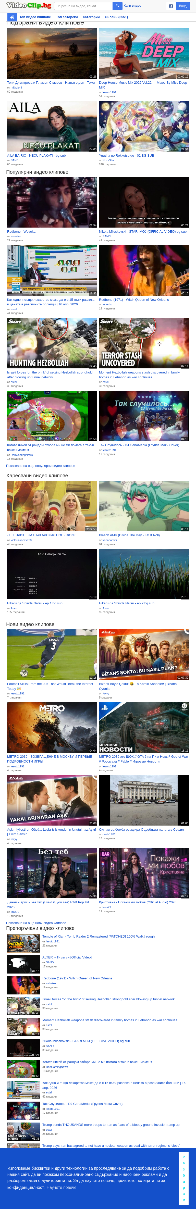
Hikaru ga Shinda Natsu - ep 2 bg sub (126, 603)
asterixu (16, 236)
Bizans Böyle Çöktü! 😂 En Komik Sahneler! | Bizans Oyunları (138, 686)
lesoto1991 (109, 92)
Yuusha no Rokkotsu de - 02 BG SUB (126, 155)
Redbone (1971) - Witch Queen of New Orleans (134, 300)
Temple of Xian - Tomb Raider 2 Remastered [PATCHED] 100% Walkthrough (98, 936)
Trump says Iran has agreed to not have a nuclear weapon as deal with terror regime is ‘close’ (111, 1146)
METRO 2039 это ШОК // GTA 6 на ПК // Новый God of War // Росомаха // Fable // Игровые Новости (143, 759)
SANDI (15, 160)
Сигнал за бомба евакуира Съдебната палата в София (141, 829)
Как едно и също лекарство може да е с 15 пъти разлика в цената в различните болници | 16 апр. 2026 (50, 302)
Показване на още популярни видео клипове (40, 466)
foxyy (106, 693)
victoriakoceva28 (21, 540)
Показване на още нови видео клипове (36, 923)
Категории (91, 17)
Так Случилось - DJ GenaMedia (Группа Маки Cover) (139, 445)
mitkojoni (16, 87)
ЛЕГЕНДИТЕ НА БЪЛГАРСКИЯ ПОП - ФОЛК (41, 535)
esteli (14, 309)
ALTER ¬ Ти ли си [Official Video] (67, 957)
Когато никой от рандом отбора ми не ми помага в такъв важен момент (50, 447)
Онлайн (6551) (116, 17)
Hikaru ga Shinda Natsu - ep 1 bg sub (35, 603)
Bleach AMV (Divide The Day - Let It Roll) (129, 535)
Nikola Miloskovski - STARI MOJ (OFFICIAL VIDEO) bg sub (143, 231)
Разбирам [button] (183, 1178)
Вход (183, 6)
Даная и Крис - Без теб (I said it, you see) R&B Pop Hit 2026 (48, 904)
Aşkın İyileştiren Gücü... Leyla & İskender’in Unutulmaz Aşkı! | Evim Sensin (51, 832)
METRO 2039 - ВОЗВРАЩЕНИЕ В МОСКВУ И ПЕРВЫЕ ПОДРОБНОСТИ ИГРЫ (49, 759)
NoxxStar (108, 160)
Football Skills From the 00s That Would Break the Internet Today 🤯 (50, 686)
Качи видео (132, 5)
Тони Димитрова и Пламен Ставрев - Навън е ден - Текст (51, 82)
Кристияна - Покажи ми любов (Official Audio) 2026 (137, 902)
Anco (14, 608)
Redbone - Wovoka (21, 231)
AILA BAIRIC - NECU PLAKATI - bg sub (36, 155)
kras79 (15, 911)
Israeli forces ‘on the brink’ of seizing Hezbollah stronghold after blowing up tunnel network (50, 374)
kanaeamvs (110, 540)
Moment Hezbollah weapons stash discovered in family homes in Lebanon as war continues (139, 374)
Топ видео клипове (35, 17)
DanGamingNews (22, 454)
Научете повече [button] (62, 1187)
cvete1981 (109, 834)
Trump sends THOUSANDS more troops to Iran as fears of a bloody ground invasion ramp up (111, 1125)
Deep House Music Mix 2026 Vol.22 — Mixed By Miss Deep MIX (143, 85)
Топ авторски (67, 17)
